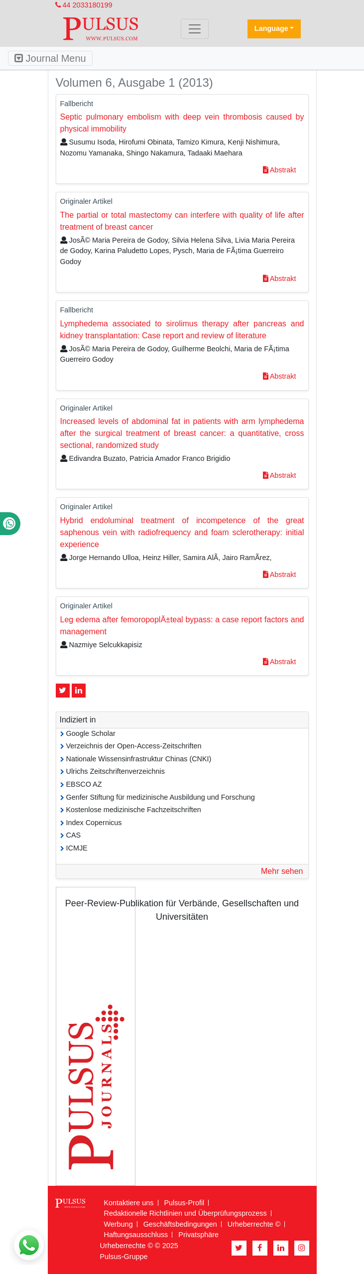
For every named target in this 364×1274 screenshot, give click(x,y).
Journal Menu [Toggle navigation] (50, 58)
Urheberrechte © (254, 1224)
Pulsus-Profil (184, 1203)
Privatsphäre (198, 1235)
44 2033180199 (84, 5)
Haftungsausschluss (136, 1235)
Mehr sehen (282, 871)
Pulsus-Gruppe (124, 1257)
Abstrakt (279, 170)
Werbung (118, 1224)
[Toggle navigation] (195, 29)
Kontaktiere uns (129, 1203)
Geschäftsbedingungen (180, 1224)
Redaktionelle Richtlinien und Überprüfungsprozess (185, 1213)
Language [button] (271, 28)
